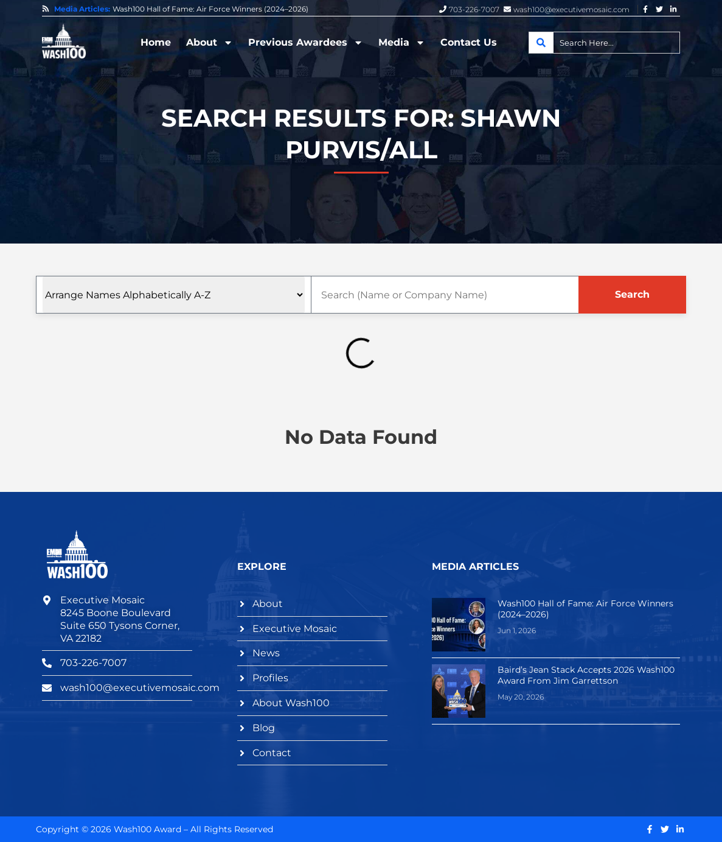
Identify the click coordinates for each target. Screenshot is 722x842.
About (209, 43)
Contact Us (468, 42)
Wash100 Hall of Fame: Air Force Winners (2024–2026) (210, 9)
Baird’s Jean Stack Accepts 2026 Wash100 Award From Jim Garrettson (586, 675)
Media (401, 43)
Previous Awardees (305, 43)
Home (156, 42)
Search (632, 294)
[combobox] (604, 43)
